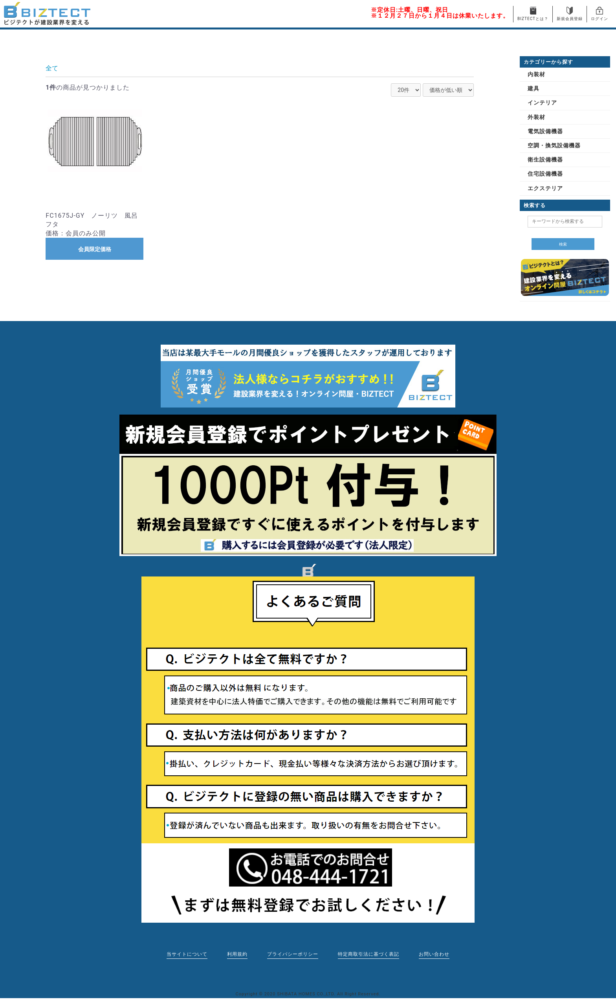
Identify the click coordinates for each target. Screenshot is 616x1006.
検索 (563, 244)
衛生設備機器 (545, 159)
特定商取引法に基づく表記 (368, 954)
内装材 (536, 74)
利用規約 (237, 954)
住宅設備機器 (545, 174)
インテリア (542, 102)
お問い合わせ (434, 954)
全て (52, 68)
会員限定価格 (94, 249)
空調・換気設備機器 (554, 145)
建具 (533, 88)
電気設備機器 (545, 131)
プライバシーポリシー (292, 954)
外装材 (536, 117)
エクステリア (545, 188)
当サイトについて (187, 954)
